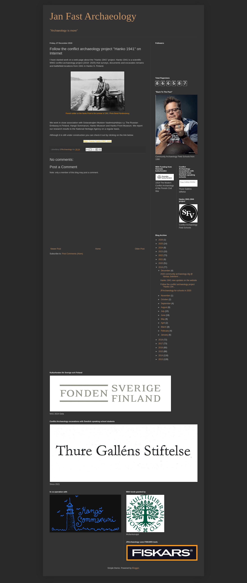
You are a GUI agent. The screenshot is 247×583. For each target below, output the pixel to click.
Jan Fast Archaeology (93, 16)
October (165, 299)
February (165, 331)
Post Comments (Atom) (72, 254)
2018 (161, 340)
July (163, 311)
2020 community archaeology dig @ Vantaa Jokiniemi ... (176, 275)
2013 (161, 359)
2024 (161, 247)
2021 (161, 259)
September (166, 303)
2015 (161, 351)
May (163, 319)
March (164, 327)
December (166, 270)
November (166, 295)
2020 (161, 263)
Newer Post (56, 249)
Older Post (139, 249)
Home (98, 249)
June (163, 315)
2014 (161, 355)
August (164, 307)
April (163, 323)
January (165, 335)
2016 (161, 347)
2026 (161, 240)
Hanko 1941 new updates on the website (178, 280)
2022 (161, 255)
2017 (161, 343)
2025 (161, 243)
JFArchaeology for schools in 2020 (175, 290)
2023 (161, 251)
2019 (161, 267)
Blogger (135, 568)
